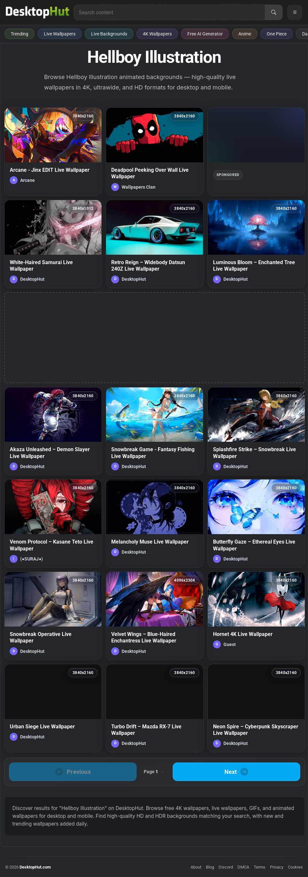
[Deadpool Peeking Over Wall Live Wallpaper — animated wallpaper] (154, 152)
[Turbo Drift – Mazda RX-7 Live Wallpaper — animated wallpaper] (154, 708)
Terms (259, 867)
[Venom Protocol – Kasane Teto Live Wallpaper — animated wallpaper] (53, 523)
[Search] (273, 12)
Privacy (276, 867)
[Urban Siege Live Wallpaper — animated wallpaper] (53, 708)
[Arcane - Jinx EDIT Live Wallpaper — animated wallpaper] (53, 152)
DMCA (243, 867)
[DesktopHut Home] (37, 12)
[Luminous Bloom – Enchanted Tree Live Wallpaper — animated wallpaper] (256, 244)
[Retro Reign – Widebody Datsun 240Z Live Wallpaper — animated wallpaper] (154, 244)
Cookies (295, 867)
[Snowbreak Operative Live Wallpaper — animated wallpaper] (53, 616)
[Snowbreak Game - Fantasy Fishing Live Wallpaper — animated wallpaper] (154, 431)
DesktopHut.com (35, 867)
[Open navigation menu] (294, 12)
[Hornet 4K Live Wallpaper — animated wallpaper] (256, 616)
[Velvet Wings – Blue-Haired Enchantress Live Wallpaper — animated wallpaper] (154, 616)
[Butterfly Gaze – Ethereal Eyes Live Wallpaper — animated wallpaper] (256, 523)
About (196, 867)
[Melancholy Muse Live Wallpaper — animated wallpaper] (154, 523)
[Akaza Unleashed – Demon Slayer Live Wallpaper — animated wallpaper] (53, 431)
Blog (210, 867)
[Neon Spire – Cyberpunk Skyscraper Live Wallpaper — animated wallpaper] (256, 708)
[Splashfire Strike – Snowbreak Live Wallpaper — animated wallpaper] (256, 431)
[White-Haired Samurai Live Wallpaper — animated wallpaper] (53, 244)
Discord (226, 867)
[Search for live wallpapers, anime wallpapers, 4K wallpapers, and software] (169, 12)
